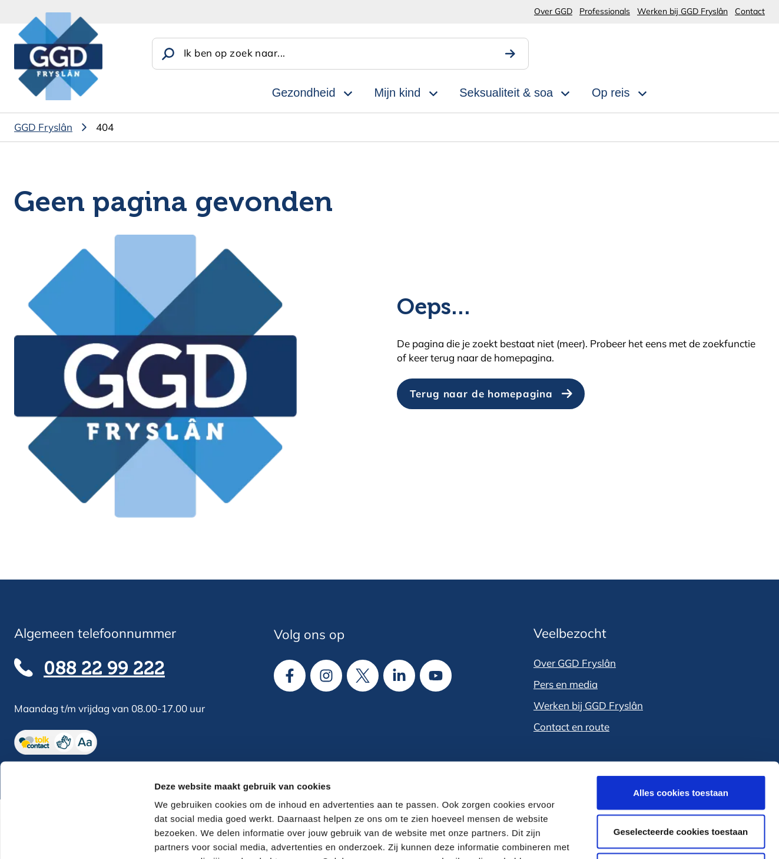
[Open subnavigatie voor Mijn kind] (433, 91)
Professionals (604, 11)
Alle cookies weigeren (681, 781)
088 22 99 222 (104, 669)
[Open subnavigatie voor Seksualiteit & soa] (565, 91)
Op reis (610, 92)
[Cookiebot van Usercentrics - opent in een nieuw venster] (76, 836)
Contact (750, 11)
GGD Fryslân (43, 127)
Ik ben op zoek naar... (234, 53)
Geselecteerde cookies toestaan (681, 743)
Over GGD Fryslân (574, 663)
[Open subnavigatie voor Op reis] (642, 91)
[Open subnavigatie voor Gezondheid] (348, 91)
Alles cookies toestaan (680, 704)
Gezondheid (304, 92)
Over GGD (553, 11)
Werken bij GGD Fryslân (682, 11)
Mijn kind (397, 92)
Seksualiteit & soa (506, 92)
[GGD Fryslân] (58, 56)
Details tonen (636, 836)
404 (105, 127)
